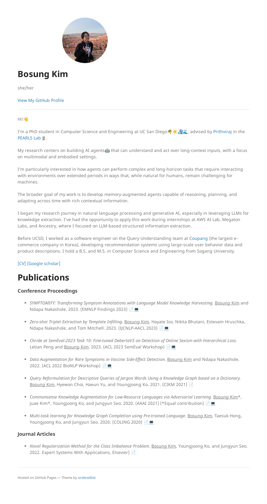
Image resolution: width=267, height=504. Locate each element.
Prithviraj (222, 131)
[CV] (22, 263)
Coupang (198, 238)
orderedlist (87, 477)
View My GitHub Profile (41, 100)
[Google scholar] (43, 263)
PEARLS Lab (29, 138)
